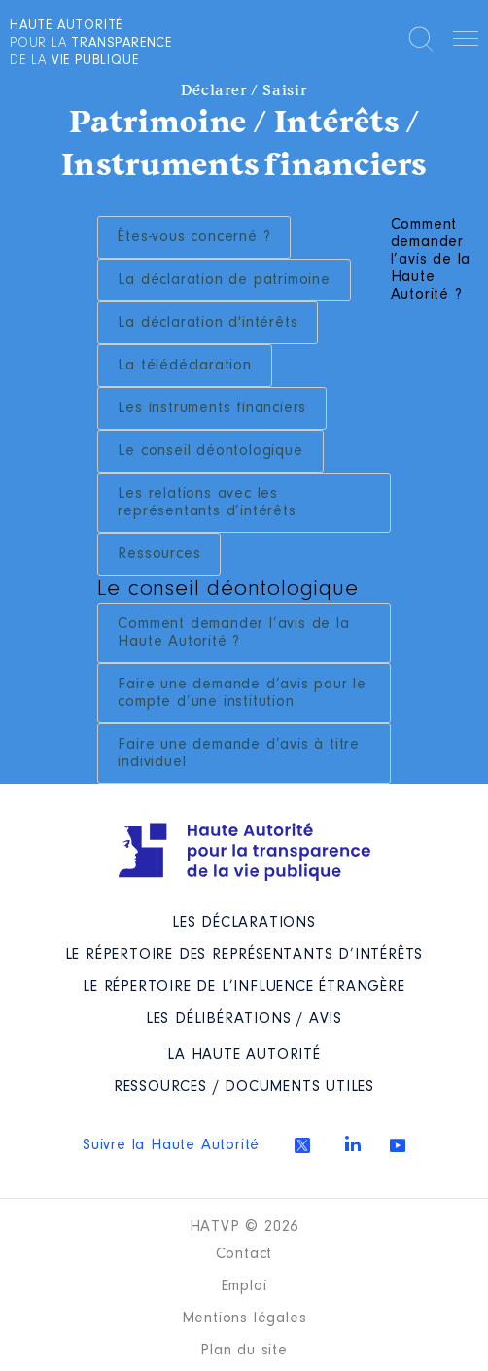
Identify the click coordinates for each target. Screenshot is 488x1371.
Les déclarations (244, 923)
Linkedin (353, 1143)
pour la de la (91, 43)
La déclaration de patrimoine (224, 280)
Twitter (302, 1145)
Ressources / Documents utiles (244, 1087)
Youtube (397, 1145)
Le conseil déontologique (210, 451)
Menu (465, 41)
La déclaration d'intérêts (207, 323)
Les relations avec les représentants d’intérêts (207, 502)
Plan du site (244, 1350)
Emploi (244, 1286)
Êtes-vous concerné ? (194, 237)
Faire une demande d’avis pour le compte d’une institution (242, 693)
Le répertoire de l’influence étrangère (243, 987)
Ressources (159, 554)
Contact (244, 1254)
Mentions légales (244, 1318)
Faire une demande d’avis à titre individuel (239, 753)
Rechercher (421, 39)
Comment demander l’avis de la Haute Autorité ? (233, 633)
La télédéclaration (184, 365)
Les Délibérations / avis (244, 1019)
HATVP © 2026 (244, 1227)
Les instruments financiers (212, 408)
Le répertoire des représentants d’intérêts (244, 955)
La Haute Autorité (244, 1055)
